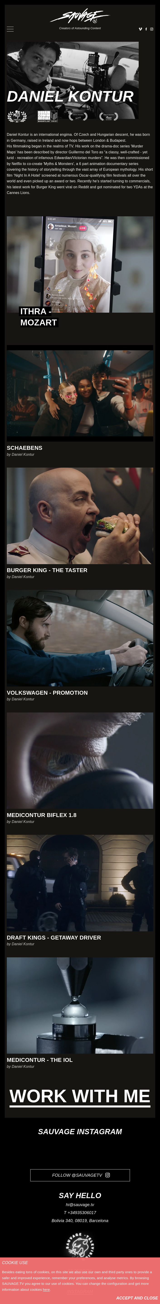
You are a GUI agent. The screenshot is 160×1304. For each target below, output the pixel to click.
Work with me (80, 1096)
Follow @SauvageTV (81, 1175)
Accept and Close (137, 1298)
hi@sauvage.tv (80, 1204)
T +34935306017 (80, 1212)
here (46, 1289)
